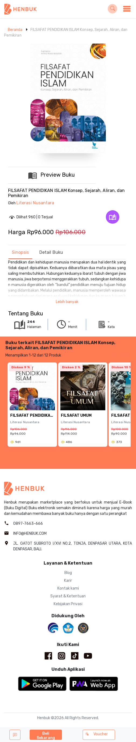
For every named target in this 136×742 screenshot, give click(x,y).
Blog (68, 572)
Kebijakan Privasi (68, 604)
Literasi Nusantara (35, 202)
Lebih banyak (67, 301)
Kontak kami (68, 588)
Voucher (96, 734)
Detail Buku (51, 252)
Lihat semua (121, 355)
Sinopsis (20, 252)
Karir (68, 580)
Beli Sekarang (46, 735)
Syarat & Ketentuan (68, 596)
